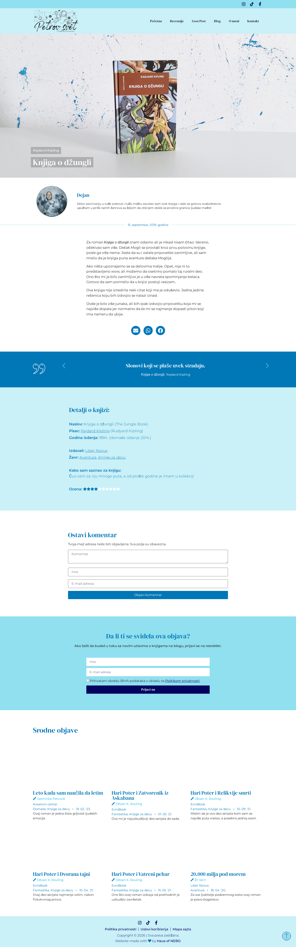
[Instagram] (243, 4)
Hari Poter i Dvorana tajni (61, 874)
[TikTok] (252, 4)
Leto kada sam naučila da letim (68, 792)
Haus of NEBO (168, 941)
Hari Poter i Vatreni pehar (141, 874)
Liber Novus (96, 450)
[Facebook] (260, 4)
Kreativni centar (45, 804)
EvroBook (119, 809)
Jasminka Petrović (51, 799)
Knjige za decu (112, 457)
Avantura (88, 457)
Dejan (83, 195)
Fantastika (120, 814)
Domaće (39, 809)
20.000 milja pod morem (218, 874)
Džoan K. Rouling (129, 804)
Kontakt (253, 21)
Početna (156, 21)
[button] (135, 330)
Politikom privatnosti (182, 681)
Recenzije (177, 21)
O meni (234, 21)
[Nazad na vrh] (286, 936)
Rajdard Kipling (46, 150)
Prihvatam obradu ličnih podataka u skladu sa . (145, 681)
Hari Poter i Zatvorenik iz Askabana (140, 795)
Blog (217, 21)
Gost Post (199, 21)
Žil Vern (200, 880)
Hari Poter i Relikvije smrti (221, 792)
